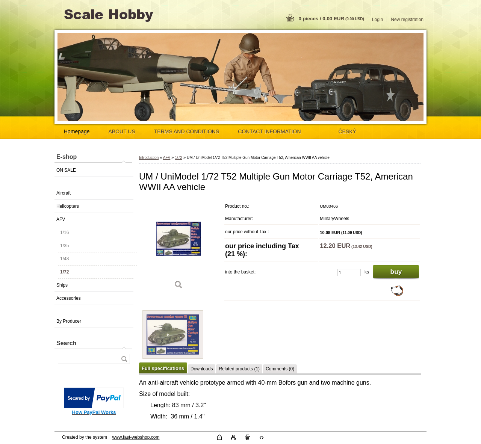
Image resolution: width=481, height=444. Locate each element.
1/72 (64, 272)
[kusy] (349, 272)
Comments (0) (280, 369)
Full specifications (163, 368)
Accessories (68, 298)
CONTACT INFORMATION (269, 131)
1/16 (64, 232)
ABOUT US (122, 131)
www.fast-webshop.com (135, 437)
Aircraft (63, 193)
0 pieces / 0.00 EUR (331, 18)
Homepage (77, 131)
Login (377, 19)
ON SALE (66, 170)
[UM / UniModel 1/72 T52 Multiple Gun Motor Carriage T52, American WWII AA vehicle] (178, 247)
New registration (407, 19)
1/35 (64, 245)
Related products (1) (239, 369)
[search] (124, 359)
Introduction (149, 158)
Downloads (202, 369)
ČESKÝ (347, 131)
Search (66, 343)
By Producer (68, 321)
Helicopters (67, 206)
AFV (60, 219)
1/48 (64, 258)
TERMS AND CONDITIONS (186, 131)
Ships (62, 285)
